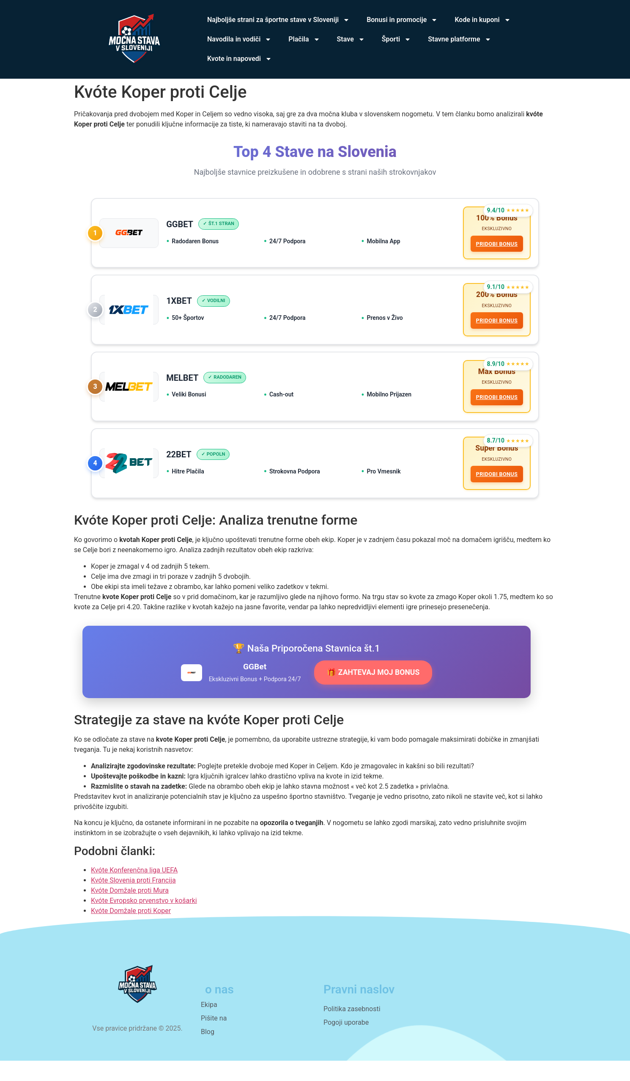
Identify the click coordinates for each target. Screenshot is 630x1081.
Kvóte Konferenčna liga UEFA (134, 890)
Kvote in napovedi (239, 58)
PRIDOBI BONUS (494, 246)
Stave (351, 39)
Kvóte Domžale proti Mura (130, 910)
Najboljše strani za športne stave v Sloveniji (278, 20)
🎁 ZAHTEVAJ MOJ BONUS (373, 692)
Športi (396, 39)
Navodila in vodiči (239, 39)
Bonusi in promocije (402, 20)
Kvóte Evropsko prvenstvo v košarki (144, 920)
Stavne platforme (459, 39)
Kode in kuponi (482, 20)
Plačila (304, 39)
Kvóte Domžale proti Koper (131, 931)
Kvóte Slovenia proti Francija (133, 900)
